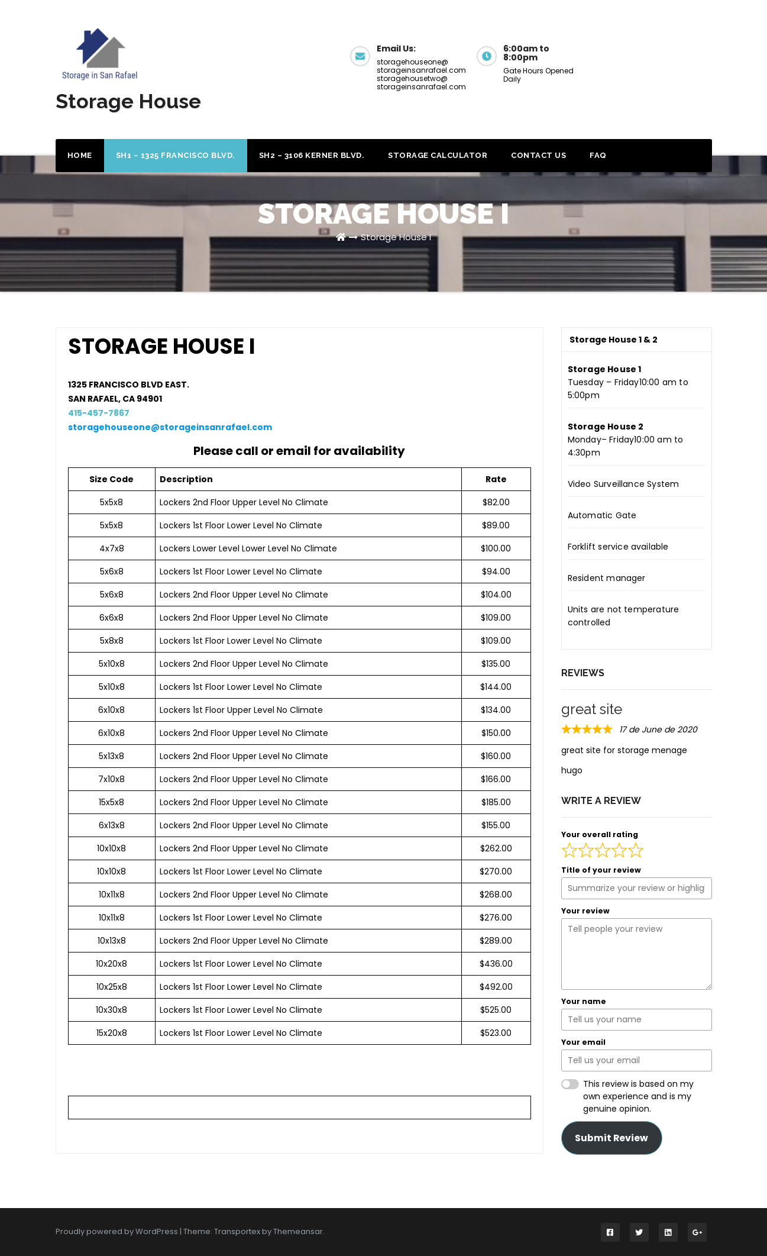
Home (79, 155)
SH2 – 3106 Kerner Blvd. (312, 155)
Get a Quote (660, 55)
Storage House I (396, 237)
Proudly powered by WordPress (118, 1231)
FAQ (598, 155)
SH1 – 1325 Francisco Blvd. (175, 155)
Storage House (128, 101)
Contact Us (538, 155)
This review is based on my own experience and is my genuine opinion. (638, 1096)
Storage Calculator (437, 155)
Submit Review (611, 1138)
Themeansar (298, 1231)
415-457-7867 (99, 413)
